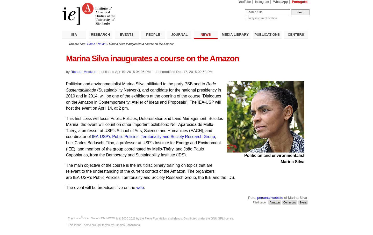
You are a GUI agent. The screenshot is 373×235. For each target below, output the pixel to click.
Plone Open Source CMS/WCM (94, 218)
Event (302, 202)
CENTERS (296, 34)
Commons (289, 202)
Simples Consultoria (127, 224)
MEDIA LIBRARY (235, 34)
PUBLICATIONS (267, 34)
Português (299, 2)
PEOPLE (153, 34)
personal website (270, 198)
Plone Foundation (156, 218)
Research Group (200, 136)
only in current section (263, 18)
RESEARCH (100, 34)
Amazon (275, 202)
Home (91, 44)
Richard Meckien (84, 72)
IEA (74, 34)
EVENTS (127, 34)
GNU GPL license (222, 218)
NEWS (205, 34)
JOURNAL (179, 34)
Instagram (262, 2)
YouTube (245, 2)
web (140, 187)
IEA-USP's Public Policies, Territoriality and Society (138, 136)
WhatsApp (280, 2)
